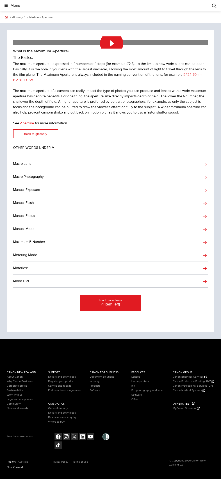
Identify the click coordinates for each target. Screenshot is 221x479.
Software (95, 390)
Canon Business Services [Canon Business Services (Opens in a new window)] (190, 377)
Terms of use (80, 461)
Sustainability (15, 390)
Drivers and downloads (62, 377)
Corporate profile (17, 386)
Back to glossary (35, 134)
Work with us (15, 395)
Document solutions (102, 377)
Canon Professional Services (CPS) (193, 386)
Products (95, 386)
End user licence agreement (65, 390)
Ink (133, 386)
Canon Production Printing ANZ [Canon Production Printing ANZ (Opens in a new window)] (193, 381)
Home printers (140, 381)
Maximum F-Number (29, 242)
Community (14, 403)
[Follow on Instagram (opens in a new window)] (66, 437)
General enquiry (58, 408)
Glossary (17, 17)
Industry (95, 381)
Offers (135, 399)
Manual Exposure (26, 189)
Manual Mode (23, 229)
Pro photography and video (147, 390)
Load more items (110, 302)
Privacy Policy (60, 461)
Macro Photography (28, 176)
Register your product (61, 381)
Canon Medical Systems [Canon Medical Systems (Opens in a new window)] (189, 390)
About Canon (15, 377)
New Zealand (15, 467)
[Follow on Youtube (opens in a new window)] (90, 437)
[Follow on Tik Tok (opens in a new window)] (58, 445)
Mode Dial (21, 281)
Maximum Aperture (40, 17)
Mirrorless (20, 268)
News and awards (17, 408)
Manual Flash (23, 203)
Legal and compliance (20, 399)
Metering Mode (25, 255)
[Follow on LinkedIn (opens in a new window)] (82, 437)
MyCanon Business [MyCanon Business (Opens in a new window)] (186, 408)
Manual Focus (24, 216)
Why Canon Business (20, 381)
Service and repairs (59, 386)
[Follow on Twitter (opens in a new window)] (74, 437)
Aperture (27, 123)
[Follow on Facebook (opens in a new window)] (58, 437)
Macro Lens (22, 163)
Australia (23, 461)
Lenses (135, 377)
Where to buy (56, 421)
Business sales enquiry (62, 417)
